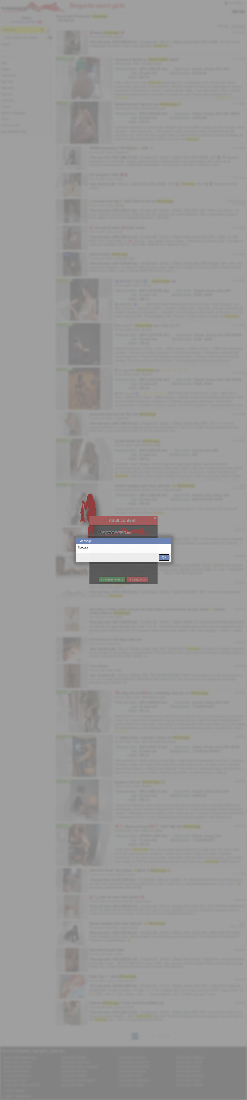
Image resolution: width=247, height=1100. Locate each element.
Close (167, 541)
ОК (164, 557)
